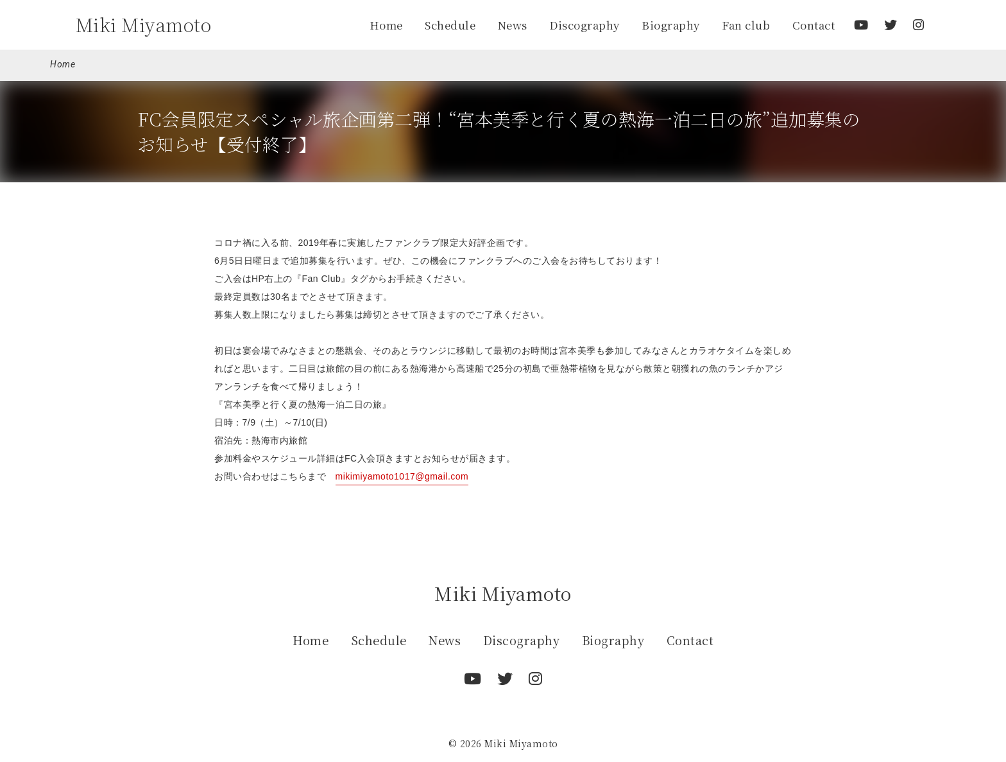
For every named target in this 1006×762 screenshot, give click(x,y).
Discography (584, 25)
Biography (671, 25)
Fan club (746, 25)
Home (386, 25)
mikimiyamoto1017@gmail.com (402, 476)
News (512, 25)
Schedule (450, 25)
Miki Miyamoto (144, 24)
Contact (813, 25)
